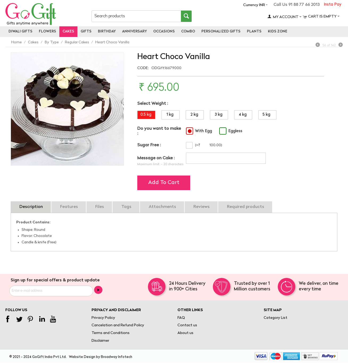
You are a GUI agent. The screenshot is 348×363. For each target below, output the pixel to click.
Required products (245, 207)
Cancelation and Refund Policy (118, 325)
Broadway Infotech (116, 357)
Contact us (187, 325)
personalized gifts (221, 31)
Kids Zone (277, 31)
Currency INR (254, 5)
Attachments (162, 207)
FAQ (181, 318)
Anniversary (134, 31)
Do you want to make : (159, 131)
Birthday (107, 31)
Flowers (47, 31)
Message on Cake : (156, 158)
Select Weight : (152, 104)
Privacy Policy (103, 318)
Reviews (201, 207)
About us (185, 333)
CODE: (143, 68)
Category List (275, 318)
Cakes (68, 31)
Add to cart (163, 182)
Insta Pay (332, 5)
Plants (254, 31)
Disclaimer (100, 341)
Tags (126, 207)
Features (69, 207)
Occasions (164, 31)
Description (31, 207)
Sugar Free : (149, 145)
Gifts (86, 31)
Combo (188, 31)
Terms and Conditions (111, 333)
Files (99, 207)
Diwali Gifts (20, 31)
